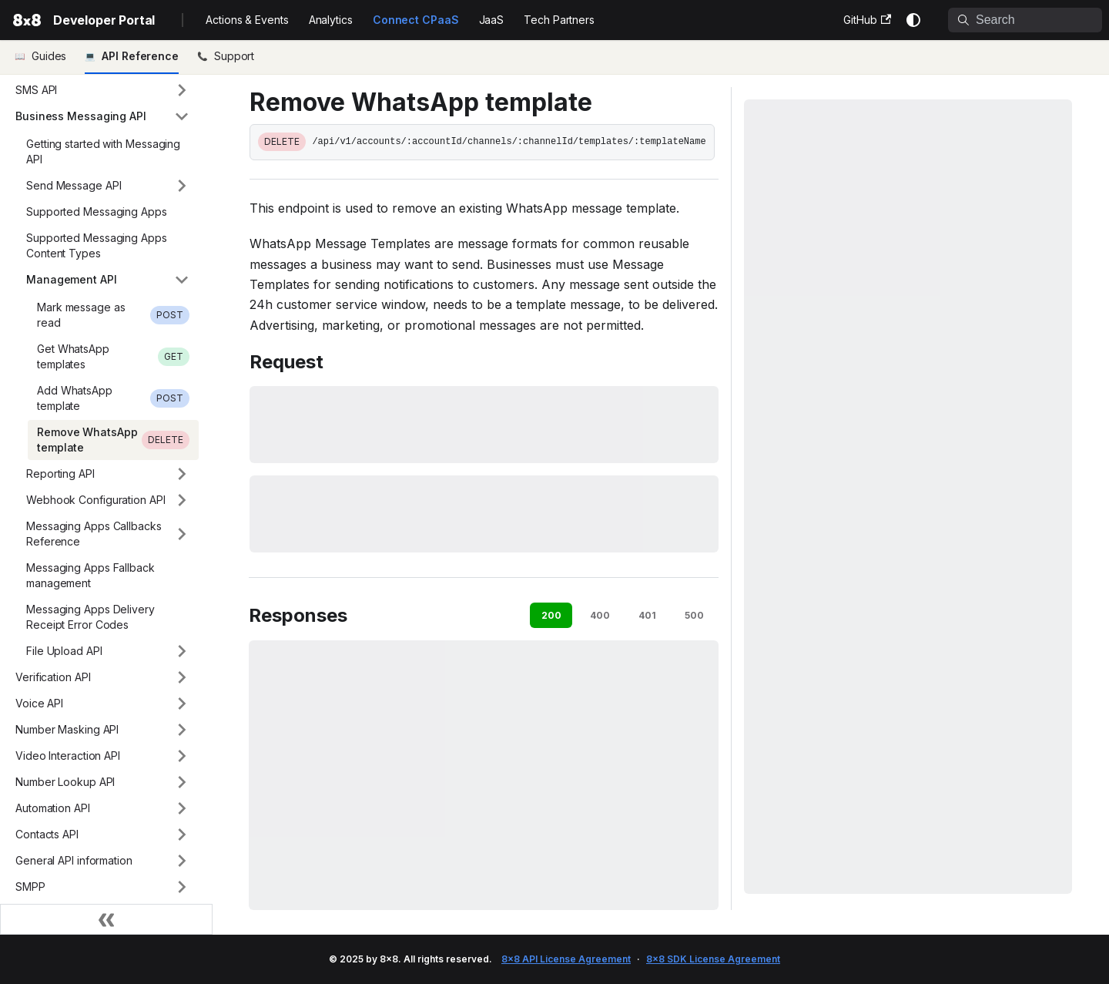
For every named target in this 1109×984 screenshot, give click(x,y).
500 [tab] (694, 615)
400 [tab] (600, 615)
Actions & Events (247, 19)
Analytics (331, 19)
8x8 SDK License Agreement (713, 959)
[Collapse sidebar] (106, 919)
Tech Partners (559, 19)
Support (234, 55)
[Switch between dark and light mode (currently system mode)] (913, 20)
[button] (102, 90)
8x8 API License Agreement (566, 959)
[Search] (1025, 20)
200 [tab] (551, 615)
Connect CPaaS (416, 19)
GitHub (867, 19)
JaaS (491, 19)
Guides (49, 55)
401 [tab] (647, 615)
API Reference (140, 55)
